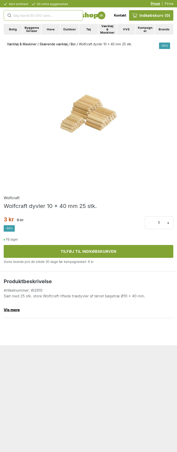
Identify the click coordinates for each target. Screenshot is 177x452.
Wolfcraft (12, 198)
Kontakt (120, 15)
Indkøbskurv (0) (151, 15)
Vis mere (12, 310)
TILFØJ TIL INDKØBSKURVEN (88, 251)
